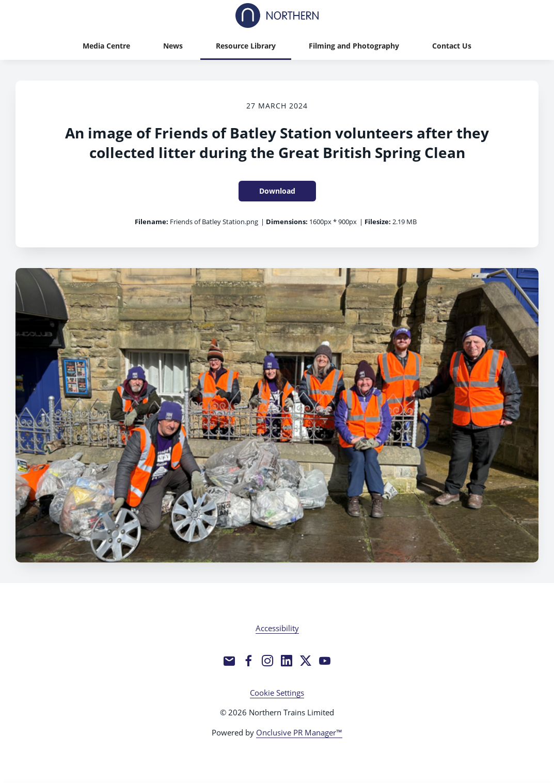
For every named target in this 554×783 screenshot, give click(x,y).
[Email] (229, 660)
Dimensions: (287, 221)
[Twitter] (305, 660)
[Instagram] (267, 660)
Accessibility (277, 628)
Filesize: (378, 221)
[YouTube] (324, 660)
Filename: (151, 221)
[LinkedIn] (286, 660)
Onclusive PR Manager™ (299, 732)
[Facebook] (248, 660)
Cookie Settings (277, 692)
